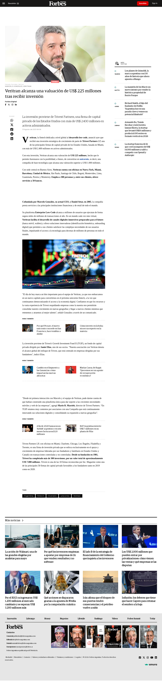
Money (47, 619)
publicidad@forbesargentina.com (25, 636)
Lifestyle (81, 619)
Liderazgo (30, 619)
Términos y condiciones (65, 658)
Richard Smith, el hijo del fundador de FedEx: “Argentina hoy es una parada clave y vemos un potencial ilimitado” (136, 109)
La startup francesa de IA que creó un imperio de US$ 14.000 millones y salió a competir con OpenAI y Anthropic (137, 149)
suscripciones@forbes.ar (24, 647)
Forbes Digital (11, 102)
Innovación (12, 619)
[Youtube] (151, 658)
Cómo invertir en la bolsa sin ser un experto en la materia (91, 328)
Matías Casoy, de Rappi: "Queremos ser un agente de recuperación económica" (91, 372)
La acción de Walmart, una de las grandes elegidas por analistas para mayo (21, 555)
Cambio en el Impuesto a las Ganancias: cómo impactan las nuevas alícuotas (48, 372)
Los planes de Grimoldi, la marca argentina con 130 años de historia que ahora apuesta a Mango (137, 75)
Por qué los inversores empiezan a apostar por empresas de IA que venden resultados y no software (61, 557)
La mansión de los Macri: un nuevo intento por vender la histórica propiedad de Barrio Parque (137, 91)
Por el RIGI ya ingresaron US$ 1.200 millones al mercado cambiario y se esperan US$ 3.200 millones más (21, 603)
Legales (78, 658)
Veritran (77, 496)
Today (152, 619)
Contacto (27, 658)
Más (136, 63)
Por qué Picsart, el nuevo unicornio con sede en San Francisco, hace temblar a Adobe (49, 330)
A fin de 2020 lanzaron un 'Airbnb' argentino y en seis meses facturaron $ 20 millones (49, 430)
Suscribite (143, 3)
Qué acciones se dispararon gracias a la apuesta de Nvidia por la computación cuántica (60, 601)
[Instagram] (148, 658)
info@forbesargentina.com (21, 640)
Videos (115, 619)
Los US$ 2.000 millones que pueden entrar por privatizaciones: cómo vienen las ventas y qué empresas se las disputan (139, 559)
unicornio (65, 496)
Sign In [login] (156, 3)
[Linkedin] (156, 658)
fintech (40, 496)
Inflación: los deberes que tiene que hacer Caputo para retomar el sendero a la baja (139, 601)
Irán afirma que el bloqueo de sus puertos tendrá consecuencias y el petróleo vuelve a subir (98, 603)
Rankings (98, 619)
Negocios (64, 619)
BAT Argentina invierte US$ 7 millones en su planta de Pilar (90, 429)
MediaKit (9, 658)
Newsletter (18, 658)
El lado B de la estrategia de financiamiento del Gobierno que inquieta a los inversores (98, 555)
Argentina (28, 496)
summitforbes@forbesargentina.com (24, 644)
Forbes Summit (133, 619)
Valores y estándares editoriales (43, 658)
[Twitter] (144, 658)
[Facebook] (140, 658)
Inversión (52, 496)
